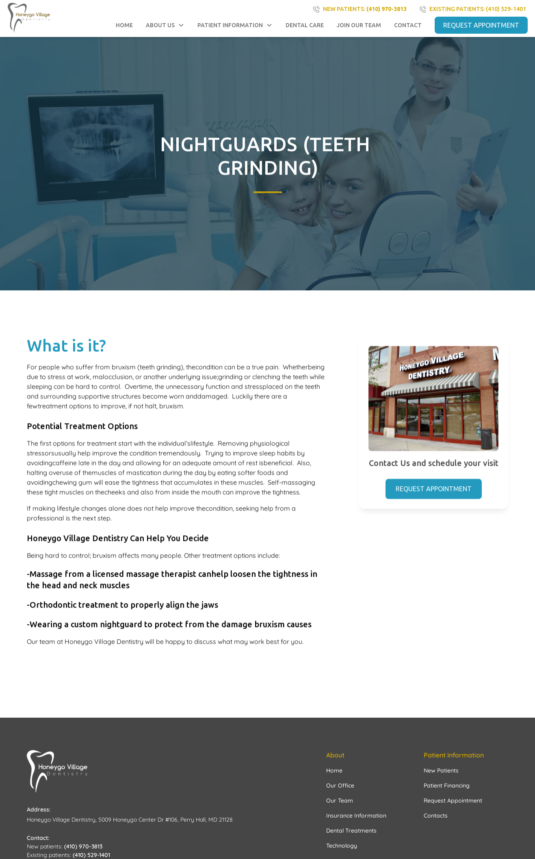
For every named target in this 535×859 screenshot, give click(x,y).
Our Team (339, 800)
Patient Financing (447, 785)
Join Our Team (359, 25)
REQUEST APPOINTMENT (481, 25)
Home (124, 25)
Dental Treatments (351, 830)
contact (408, 25)
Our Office (340, 785)
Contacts (436, 815)
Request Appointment (433, 489)
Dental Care (305, 25)
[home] (29, 17)
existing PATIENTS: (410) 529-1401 (477, 9)
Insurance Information (356, 815)
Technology (341, 845)
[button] (165, 25)
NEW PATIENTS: (365, 9)
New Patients (441, 770)
